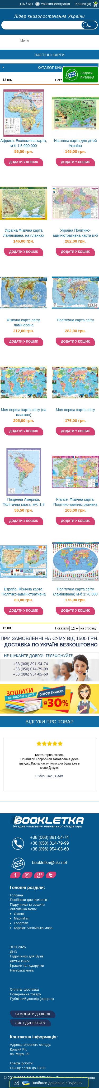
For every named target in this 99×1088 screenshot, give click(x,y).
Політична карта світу (75, 320)
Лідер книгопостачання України (49, 16)
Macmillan (22, 918)
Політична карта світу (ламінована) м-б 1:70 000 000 (75, 592)
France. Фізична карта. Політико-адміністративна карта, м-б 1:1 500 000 (75, 502)
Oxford (19, 914)
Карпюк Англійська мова (33, 928)
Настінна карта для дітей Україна (75, 143)
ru (30, 4)
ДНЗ (13, 952)
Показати (62, 628)
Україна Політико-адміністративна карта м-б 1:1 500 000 (75, 233)
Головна (16, 895)
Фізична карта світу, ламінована (24, 322)
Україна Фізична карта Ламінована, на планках (23, 233)
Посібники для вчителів (28, 900)
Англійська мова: (23, 909)
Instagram (28, 874)
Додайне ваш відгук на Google (40, 874)
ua (22, 4)
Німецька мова (22, 970)
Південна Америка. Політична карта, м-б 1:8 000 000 (24, 502)
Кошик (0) (83, 4)
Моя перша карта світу (75, 410)
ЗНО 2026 (18, 947)
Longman (21, 923)
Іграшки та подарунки (27, 966)
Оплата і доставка (24, 989)
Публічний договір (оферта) (32, 999)
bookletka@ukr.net (49, 862)
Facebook (16, 874)
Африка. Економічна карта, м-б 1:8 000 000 (23, 143)
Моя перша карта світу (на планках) (23, 412)
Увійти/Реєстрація (55, 4)
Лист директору (30, 1023)
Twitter (52, 874)
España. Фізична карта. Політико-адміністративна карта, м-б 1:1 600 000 (24, 592)
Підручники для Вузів (27, 956)
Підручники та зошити (27, 904)
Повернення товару (25, 994)
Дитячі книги (20, 961)
